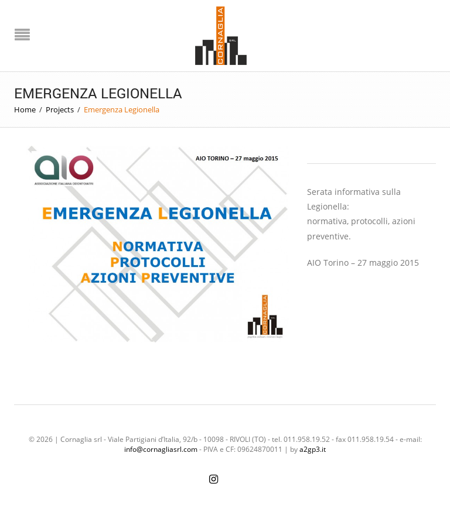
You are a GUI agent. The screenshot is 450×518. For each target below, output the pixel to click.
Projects (60, 109)
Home (25, 109)
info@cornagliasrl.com (160, 449)
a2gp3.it (312, 449)
